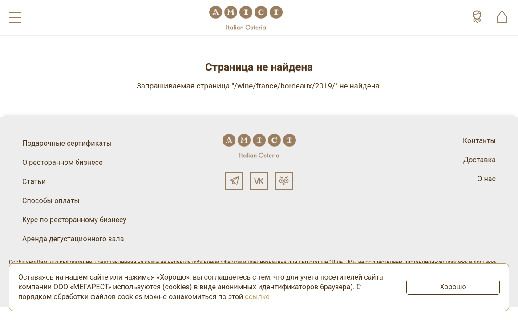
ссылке (257, 296)
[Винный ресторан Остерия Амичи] (246, 17)
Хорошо (453, 287)
